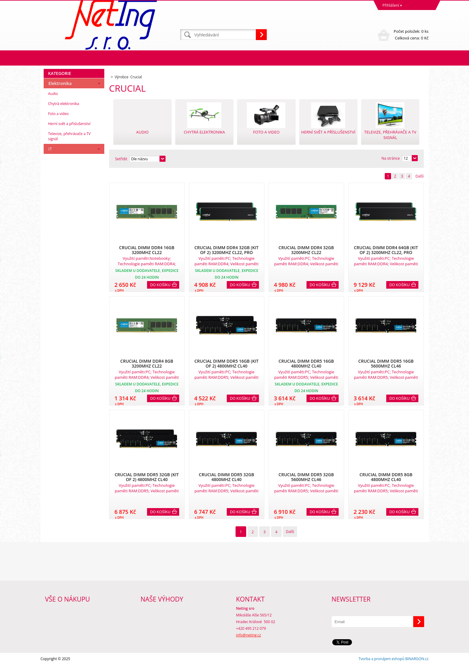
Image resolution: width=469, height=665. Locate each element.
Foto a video (58, 113)
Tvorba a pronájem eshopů (381, 658)
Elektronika (60, 83)
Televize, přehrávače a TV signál (69, 136)
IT (50, 149)
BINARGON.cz (417, 658)
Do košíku (160, 285)
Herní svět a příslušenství (69, 123)
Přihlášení (391, 5)
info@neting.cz (248, 635)
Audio (53, 93)
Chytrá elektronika (63, 103)
